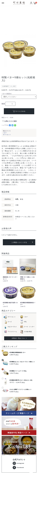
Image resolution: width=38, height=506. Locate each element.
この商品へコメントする (19, 242)
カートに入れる (20, 111)
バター (5, 133)
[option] (19, 50)
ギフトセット (7, 134)
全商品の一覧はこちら (19, 338)
